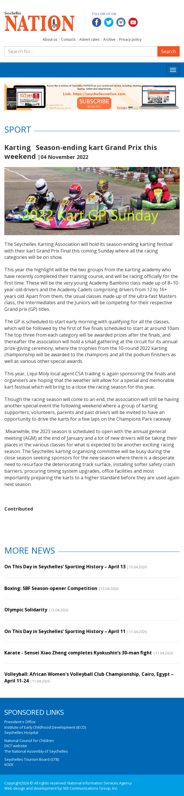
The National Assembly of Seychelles (36, 751)
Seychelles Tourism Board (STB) (31, 759)
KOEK (8, 764)
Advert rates (89, 39)
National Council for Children (29, 740)
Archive (109, 39)
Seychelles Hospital (21, 732)
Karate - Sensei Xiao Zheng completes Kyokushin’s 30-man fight (78, 653)
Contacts (68, 39)
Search (168, 51)
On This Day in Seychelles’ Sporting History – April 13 (65, 566)
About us (50, 39)
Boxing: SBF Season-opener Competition (50, 588)
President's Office (20, 721)
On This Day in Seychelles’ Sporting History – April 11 (65, 631)
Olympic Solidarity (25, 609)
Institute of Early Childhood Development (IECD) (45, 727)
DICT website (15, 745)
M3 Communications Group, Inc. (90, 788)
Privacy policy (130, 39)
